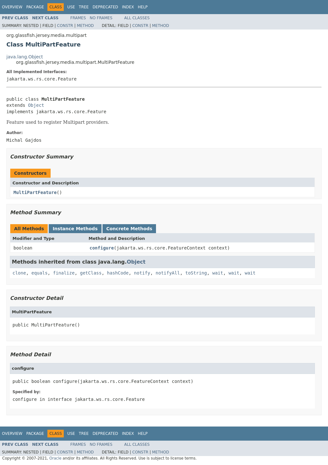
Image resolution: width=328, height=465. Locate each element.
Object (36, 105)
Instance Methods (75, 228)
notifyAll (168, 272)
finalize (63, 272)
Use (71, 7)
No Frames (101, 18)
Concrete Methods (129, 228)
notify (142, 272)
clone (19, 272)
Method (85, 25)
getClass (91, 272)
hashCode (117, 272)
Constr (65, 25)
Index (128, 7)
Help (143, 7)
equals (39, 272)
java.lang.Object (24, 56)
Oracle (55, 458)
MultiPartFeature (35, 192)
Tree (84, 7)
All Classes (137, 18)
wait (217, 272)
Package (35, 7)
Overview (12, 7)
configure (102, 247)
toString (196, 272)
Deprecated (105, 7)
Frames (78, 18)
